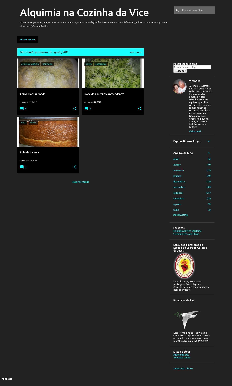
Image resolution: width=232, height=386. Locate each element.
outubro (178, 192)
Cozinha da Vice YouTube (187, 231)
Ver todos (135, 52)
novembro (179, 187)
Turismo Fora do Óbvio (186, 234)
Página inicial (27, 40)
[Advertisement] (156, 107)
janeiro (177, 176)
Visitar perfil (195, 131)
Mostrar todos (182, 357)
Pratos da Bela (181, 354)
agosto (177, 204)
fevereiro (178, 170)
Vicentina (194, 80)
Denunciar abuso (183, 368)
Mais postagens (80, 182)
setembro (178, 198)
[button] (75, 109)
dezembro (179, 181)
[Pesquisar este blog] (198, 10)
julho (176, 209)
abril (176, 159)
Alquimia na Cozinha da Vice (84, 12)
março (177, 164)
